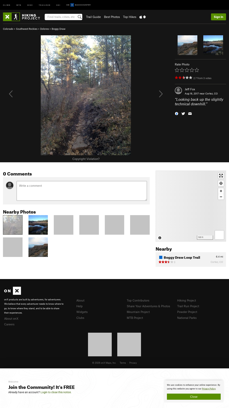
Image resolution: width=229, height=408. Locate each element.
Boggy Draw (58, 28)
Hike (30, 5)
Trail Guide (93, 17)
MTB (18, 5)
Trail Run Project (188, 306)
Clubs (80, 317)
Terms (123, 362)
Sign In (218, 17)
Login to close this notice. (56, 392)
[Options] (219, 235)
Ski (58, 5)
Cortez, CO (211, 93)
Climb (6, 5)
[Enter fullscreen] (221, 175)
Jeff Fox (190, 89)
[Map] (191, 206)
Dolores (44, 28)
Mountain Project (138, 312)
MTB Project (135, 317)
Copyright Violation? (85, 159)
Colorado (8, 28)
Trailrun (44, 5)
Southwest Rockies (26, 28)
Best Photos (112, 17)
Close (194, 396)
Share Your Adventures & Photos (148, 306)
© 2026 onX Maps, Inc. (104, 362)
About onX (11, 318)
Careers (9, 324)
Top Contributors (138, 300)
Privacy (133, 362)
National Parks (187, 317)
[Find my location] (221, 183)
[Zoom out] (221, 197)
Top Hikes (129, 17)
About (80, 300)
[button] (176, 113)
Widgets (82, 312)
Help (79, 306)
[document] (194, 391)
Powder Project (187, 312)
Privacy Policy (209, 388)
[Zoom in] (221, 191)
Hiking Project (186, 300)
